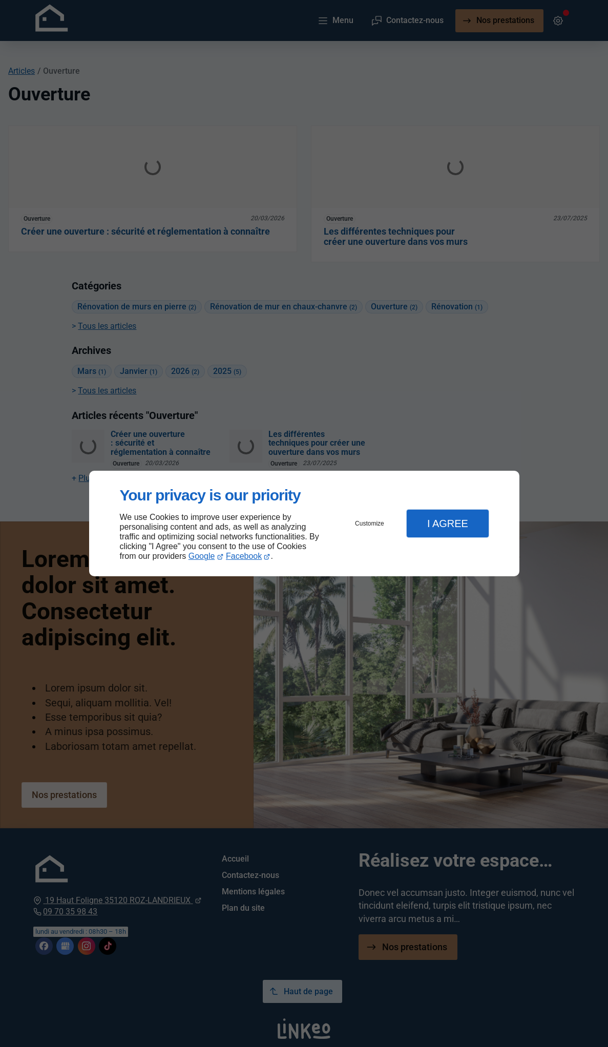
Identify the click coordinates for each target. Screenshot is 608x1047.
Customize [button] (369, 523)
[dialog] (304, 524)
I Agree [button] (447, 523)
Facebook (244, 556)
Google (201, 556)
